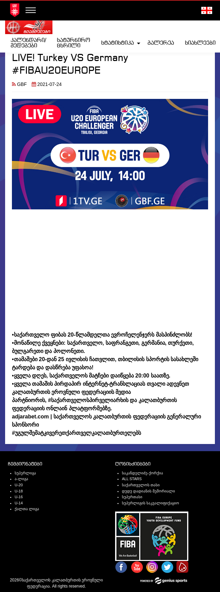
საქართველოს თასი (141, 485)
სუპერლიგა (25, 473)
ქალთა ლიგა (27, 509)
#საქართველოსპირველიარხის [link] (88, 400)
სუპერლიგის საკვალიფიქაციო (150, 503)
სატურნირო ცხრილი (73, 43)
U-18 (19, 491)
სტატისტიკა (117, 43)
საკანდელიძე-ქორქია (142, 473)
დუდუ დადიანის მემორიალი (148, 491)
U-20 (19, 485)
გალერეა (160, 43)
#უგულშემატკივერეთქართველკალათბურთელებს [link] (76, 433)
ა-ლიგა (21, 479)
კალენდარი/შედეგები (28, 43)
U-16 (19, 497)
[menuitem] (28, 43)
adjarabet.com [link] (30, 416)
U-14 (19, 503)
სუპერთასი (132, 497)
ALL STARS (132, 479)
